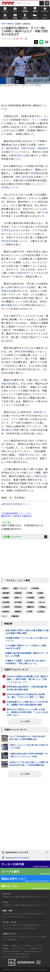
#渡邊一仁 (18, 598)
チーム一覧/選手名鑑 (9, 939)
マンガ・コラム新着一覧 (11, 925)
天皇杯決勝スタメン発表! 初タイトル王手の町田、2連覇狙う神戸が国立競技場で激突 (27, 703)
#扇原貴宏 (18, 593)
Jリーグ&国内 (14, 896)
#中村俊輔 (30, 598)
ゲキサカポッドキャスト (15, 916)
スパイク (43, 896)
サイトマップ (39, 945)
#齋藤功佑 (30, 607)
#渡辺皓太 (5, 612)
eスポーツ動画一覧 (29, 928)
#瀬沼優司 (5, 593)
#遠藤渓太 (18, 612)
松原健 (21, 351)
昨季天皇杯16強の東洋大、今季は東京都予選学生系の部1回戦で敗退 (27, 688)
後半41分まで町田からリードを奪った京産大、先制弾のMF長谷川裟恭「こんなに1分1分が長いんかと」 (27, 712)
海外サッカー (34, 896)
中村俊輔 (33, 173)
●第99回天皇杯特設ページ (15, 504)
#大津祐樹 (35, 588)
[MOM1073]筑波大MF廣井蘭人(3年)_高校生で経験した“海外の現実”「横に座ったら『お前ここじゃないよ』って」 (27, 679)
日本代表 (6, 896)
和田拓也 (6, 241)
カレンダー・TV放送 (38, 937)
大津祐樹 (30, 148)
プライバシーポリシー (19, 948)
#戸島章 (29, 593)
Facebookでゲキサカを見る (15, 858)
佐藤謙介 (9, 305)
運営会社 (28, 945)
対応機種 (6, 945)
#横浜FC (5, 588)
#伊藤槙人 (42, 607)
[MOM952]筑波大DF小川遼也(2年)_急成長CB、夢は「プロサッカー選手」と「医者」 (26, 695)
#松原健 (40, 593)
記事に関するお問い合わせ (32, 951)
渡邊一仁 (42, 412)
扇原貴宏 (14, 148)
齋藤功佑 (6, 291)
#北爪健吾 (5, 602)
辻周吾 (5, 230)
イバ (3, 447)
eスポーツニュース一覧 (13, 928)
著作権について (17, 945)
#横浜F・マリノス (19, 588)
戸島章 (27, 415)
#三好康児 (30, 602)
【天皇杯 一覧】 (18, 39)
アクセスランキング (23, 937)
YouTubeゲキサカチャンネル (12, 913)
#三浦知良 (5, 607)
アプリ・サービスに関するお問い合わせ (16, 954)
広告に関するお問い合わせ (11, 951)
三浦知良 (37, 85)
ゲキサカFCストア (9, 937)
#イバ (4, 616)
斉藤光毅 (6, 383)
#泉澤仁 (42, 598)
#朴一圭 (42, 602)
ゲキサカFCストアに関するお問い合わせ (16, 957)
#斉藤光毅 (15, 616)
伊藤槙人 (16, 287)
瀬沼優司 (6, 430)
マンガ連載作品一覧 (27, 925)
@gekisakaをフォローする (14, 852)
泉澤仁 (26, 455)
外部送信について (36, 948)
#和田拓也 (18, 607)
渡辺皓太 (19, 155)
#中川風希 (18, 602)
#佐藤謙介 (5, 598)
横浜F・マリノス (32, 120)
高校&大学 (24, 896)
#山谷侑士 (41, 612)
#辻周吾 (29, 612)
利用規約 (6, 948)
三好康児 (19, 273)
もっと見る (25, 721)
